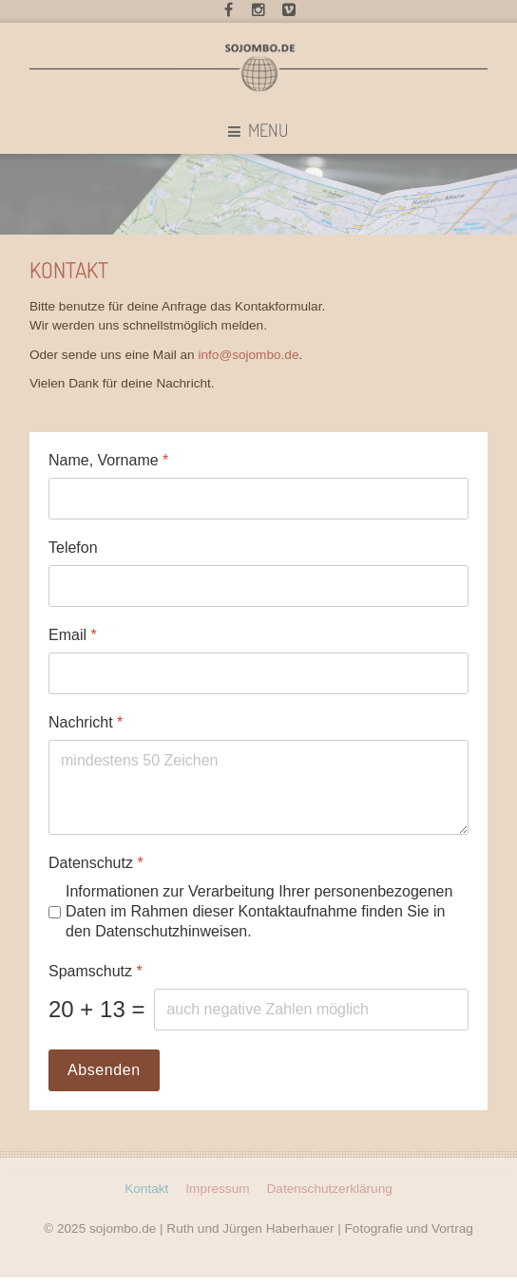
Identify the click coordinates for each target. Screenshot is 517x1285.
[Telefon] (258, 586)
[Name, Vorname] (258, 499)
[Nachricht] (258, 787)
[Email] (258, 673)
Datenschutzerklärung (330, 1187)
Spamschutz (95, 971)
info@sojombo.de (248, 355)
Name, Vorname (108, 460)
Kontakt (146, 1187)
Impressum (217, 1187)
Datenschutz (96, 863)
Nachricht (85, 722)
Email (72, 635)
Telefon (73, 547)
